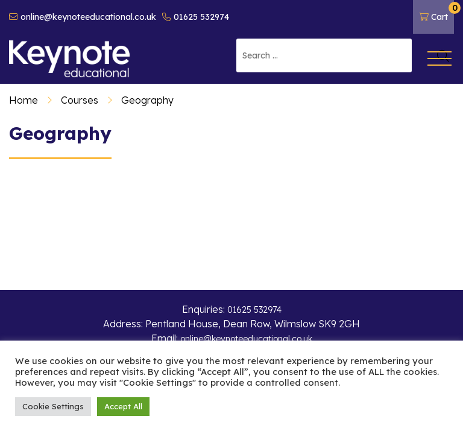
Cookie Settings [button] (53, 406)
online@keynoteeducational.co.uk (82, 16)
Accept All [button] (123, 406)
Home (23, 100)
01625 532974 (195, 16)
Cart (436, 12)
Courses (79, 100)
